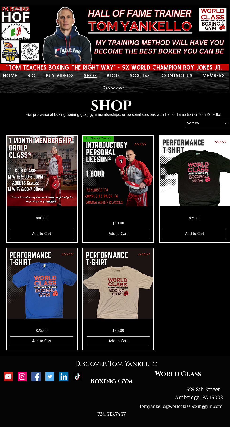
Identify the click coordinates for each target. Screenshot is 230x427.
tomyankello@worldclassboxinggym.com (181, 406)
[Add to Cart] (41, 234)
